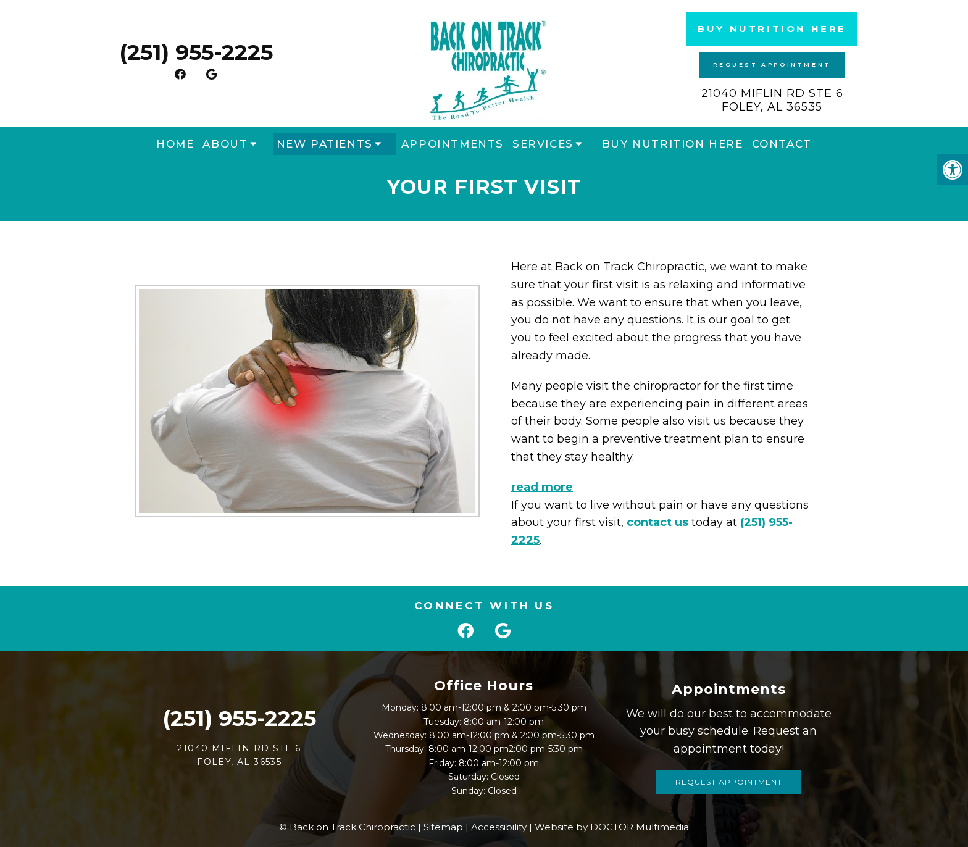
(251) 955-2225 (196, 52)
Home (175, 144)
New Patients (325, 144)
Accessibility (499, 827)
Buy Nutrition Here (772, 29)
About (225, 144)
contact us (647, 522)
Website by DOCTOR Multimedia (612, 827)
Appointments (452, 144)
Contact (782, 144)
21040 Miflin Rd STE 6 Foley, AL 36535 (772, 100)
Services (543, 144)
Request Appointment (771, 64)
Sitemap (443, 827)
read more (531, 487)
